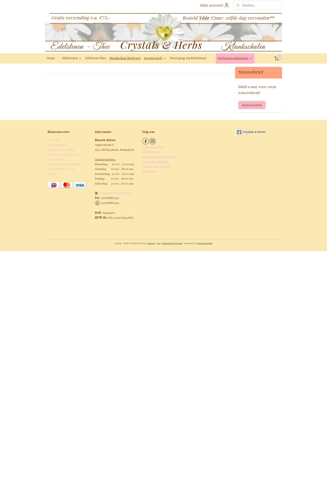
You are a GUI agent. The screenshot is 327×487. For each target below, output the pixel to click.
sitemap (151, 243)
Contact (52, 174)
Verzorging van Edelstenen (188, 58)
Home (51, 58)
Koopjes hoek (155, 58)
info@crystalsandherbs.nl (115, 193)
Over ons (53, 140)
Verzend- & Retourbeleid (63, 164)
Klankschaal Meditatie (125, 58)
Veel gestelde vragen (60, 169)
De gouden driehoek (155, 161)
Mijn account (214, 5)
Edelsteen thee (151, 152)
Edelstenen (72, 58)
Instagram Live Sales (61, 150)
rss (158, 243)
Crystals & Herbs (251, 132)
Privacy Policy (56, 159)
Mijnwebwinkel (204, 243)
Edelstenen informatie (235, 58)
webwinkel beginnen (172, 243)
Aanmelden (252, 105)
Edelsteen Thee (95, 58)
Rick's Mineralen (153, 147)
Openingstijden (57, 145)
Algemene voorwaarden (63, 154)
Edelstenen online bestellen (159, 156)
